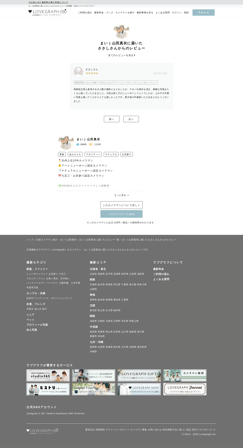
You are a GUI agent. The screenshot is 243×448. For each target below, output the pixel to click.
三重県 (124, 299)
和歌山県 (134, 321)
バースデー (52, 283)
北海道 (93, 274)
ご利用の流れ (85, 12)
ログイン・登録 (180, 12)
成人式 (38, 309)
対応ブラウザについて (204, 429)
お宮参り (53, 274)
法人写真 (31, 330)
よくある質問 (163, 12)
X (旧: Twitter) (47, 413)
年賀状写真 (32, 287)
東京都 (132, 284)
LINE (70, 413)
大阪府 (109, 321)
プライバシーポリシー (118, 429)
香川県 (140, 331)
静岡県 (109, 299)
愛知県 (117, 299)
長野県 (93, 299)
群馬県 (109, 284)
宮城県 (117, 274)
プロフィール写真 (37, 324)
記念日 (30, 298)
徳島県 (132, 331)
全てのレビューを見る (121, 55)
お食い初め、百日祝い (58, 278)
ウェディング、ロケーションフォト (53, 298)
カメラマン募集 (138, 429)
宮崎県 (132, 347)
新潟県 (93, 310)
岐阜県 (101, 299)
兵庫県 (117, 321)
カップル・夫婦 (35, 293)
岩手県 (109, 274)
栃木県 (101, 284)
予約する (203, 12)
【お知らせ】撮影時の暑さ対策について (48, 2)
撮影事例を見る (145, 12)
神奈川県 (142, 284)
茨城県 (93, 284)
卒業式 (30, 309)
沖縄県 (93, 351)
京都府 (101, 321)
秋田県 (124, 274)
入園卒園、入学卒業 (69, 283)
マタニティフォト (35, 278)
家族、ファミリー (37, 269)
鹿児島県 (142, 347)
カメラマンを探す (124, 12)
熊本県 (117, 347)
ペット (30, 319)
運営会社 (90, 429)
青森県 (101, 274)
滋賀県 (93, 321)
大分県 (124, 347)
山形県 (132, 274)
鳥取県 (93, 331)
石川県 (109, 310)
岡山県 (109, 331)
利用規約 (100, 429)
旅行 (44, 309)
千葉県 (124, 284)
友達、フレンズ (35, 304)
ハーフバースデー (35, 283)
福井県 (117, 310)
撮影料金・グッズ (103, 12)
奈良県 (124, 321)
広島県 (117, 331)
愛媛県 (93, 336)
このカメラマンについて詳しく (121, 205)
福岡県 (93, 347)
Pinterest (79, 413)
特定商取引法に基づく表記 (177, 429)
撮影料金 (158, 269)
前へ (104, 119)
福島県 (140, 274)
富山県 (101, 310)
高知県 (101, 336)
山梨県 (93, 289)
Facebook (61, 413)
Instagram (32, 413)
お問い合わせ (155, 429)
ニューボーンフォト (37, 274)
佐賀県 (101, 347)
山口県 (124, 331)
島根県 (101, 331)
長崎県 (109, 347)
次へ (139, 119)
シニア (30, 314)
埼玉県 (117, 284)
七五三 (62, 274)
